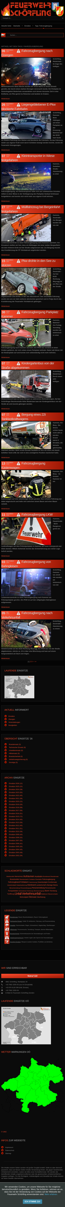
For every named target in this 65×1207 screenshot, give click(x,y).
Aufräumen (28, 876)
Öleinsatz (33, 897)
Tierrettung (53, 891)
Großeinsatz (52, 882)
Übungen (11, 719)
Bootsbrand (46, 876)
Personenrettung (38, 888)
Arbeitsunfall (10, 876)
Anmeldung (32, 1203)
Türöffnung (10, 894)
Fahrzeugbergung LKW (37, 514)
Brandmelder (14, 879)
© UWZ (4, 1132)
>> (36, 661)
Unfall (18, 893)
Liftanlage (49, 885)
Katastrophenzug (22, 885)
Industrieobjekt (11, 885)
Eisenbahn (38, 879)
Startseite (16, 26)
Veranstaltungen (14, 722)
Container (32, 879)
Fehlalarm (24, 882)
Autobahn (39, 876)
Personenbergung (26, 888)
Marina (55, 885)
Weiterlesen (5, 99)
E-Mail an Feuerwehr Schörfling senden (20, 993)
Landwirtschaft (41, 885)
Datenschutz (9, 1150)
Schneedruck (23, 891)
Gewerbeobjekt (43, 882)
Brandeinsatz (55, 876)
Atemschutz (18, 876)
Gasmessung (33, 882)
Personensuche (50, 888)
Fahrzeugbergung (48, 879)
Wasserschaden (53, 894)
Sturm (47, 891)
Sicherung (30, 891)
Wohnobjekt (24, 897)
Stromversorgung (39, 891)
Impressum (9, 1147)
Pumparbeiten (13, 891)
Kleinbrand (31, 885)
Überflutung (41, 897)
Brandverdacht (24, 879)
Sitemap (8, 1153)
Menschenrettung (14, 888)
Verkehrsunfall (31, 893)
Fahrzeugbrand (14, 882)
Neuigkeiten (12, 725)
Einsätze (27, 26)
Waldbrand (44, 894)
